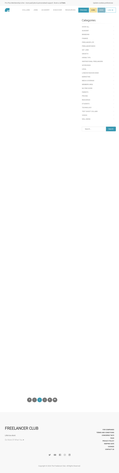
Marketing (86, 77)
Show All (85, 27)
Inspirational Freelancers (92, 61)
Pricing (85, 96)
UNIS (101, 10)
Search (110, 129)
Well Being (86, 119)
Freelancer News (88, 46)
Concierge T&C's (108, 435)
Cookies (111, 446)
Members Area (87, 84)
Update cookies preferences (103, 3)
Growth (85, 54)
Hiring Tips (86, 57)
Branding (85, 34)
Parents (85, 92)
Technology (87, 107)
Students (85, 104)
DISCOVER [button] (58, 10)
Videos (84, 115)
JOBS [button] (37, 10)
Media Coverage (88, 80)
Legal (84, 69)
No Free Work (87, 88)
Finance (85, 38)
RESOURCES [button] (71, 10)
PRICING (83, 10)
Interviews (86, 65)
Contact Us (109, 449)
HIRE (93, 10)
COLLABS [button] (27, 10)
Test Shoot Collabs (90, 111)
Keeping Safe (109, 444)
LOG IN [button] (110, 10)
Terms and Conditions (105, 432)
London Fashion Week (90, 73)
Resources (86, 100)
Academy (85, 30)
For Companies (108, 429)
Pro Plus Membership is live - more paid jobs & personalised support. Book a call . (35, 3)
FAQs (112, 438)
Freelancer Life (88, 42)
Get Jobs (85, 50)
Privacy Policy (108, 441)
